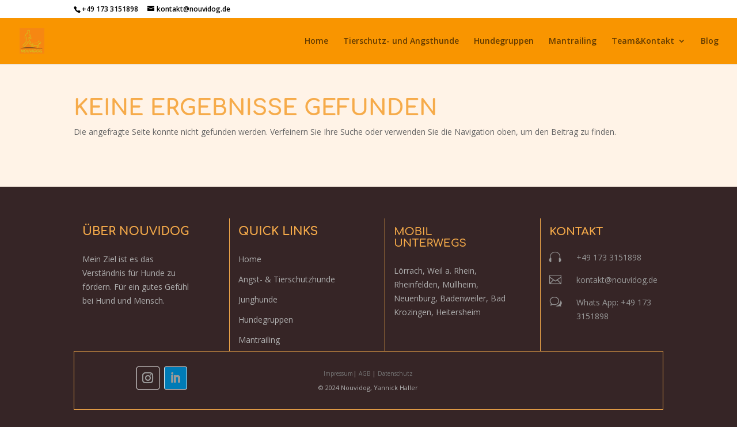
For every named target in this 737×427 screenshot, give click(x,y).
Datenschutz (395, 373)
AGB (365, 373)
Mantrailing (573, 41)
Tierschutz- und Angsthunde (401, 41)
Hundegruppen (504, 41)
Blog (710, 41)
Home (316, 41)
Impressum (338, 373)
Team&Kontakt (642, 41)
